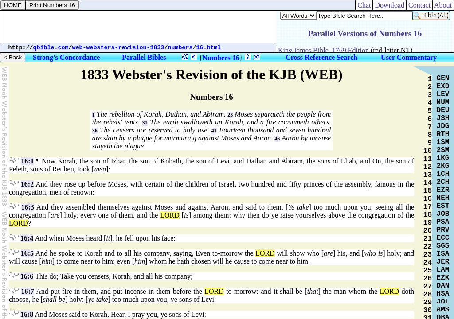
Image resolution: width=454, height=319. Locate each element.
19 (427, 223)
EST (443, 206)
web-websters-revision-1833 (118, 47)
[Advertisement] (138, 26)
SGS (443, 246)
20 (427, 231)
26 (427, 279)
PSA (443, 222)
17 (427, 207)
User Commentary (409, 57)
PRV (443, 230)
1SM (443, 142)
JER (443, 262)
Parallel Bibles (144, 57)
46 (277, 139)
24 (427, 263)
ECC (443, 238)
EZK (443, 278)
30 (427, 311)
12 (427, 167)
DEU (443, 110)
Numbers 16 (221, 58)
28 (427, 295)
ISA (443, 254)
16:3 (27, 207)
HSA (443, 294)
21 (427, 239)
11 (427, 159)
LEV (443, 94)
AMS (443, 310)
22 (427, 247)
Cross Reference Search (321, 57)
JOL (443, 302)
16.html (208, 47)
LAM (443, 270)
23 (230, 115)
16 (427, 199)
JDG (443, 126)
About (443, 5)
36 (95, 131)
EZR (443, 190)
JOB (443, 214)
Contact (419, 5)
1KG (443, 158)
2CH (443, 182)
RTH (443, 134)
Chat (364, 5)
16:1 (27, 161)
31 (145, 123)
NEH (443, 198)
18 (427, 215)
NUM (443, 102)
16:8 (26, 314)
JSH (443, 118)
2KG (443, 166)
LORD (170, 215)
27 (427, 287)
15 (427, 191)
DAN (443, 286)
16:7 (27, 291)
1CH (443, 174)
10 (427, 151)
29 (427, 303)
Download (389, 5)
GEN (443, 78)
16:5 (27, 253)
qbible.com (51, 47)
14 (427, 183)
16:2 (27, 184)
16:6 (26, 276)
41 (214, 131)
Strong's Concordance (66, 57)
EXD (443, 86)
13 (427, 175)
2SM (443, 150)
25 (427, 271)
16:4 (26, 238)
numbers (180, 47)
